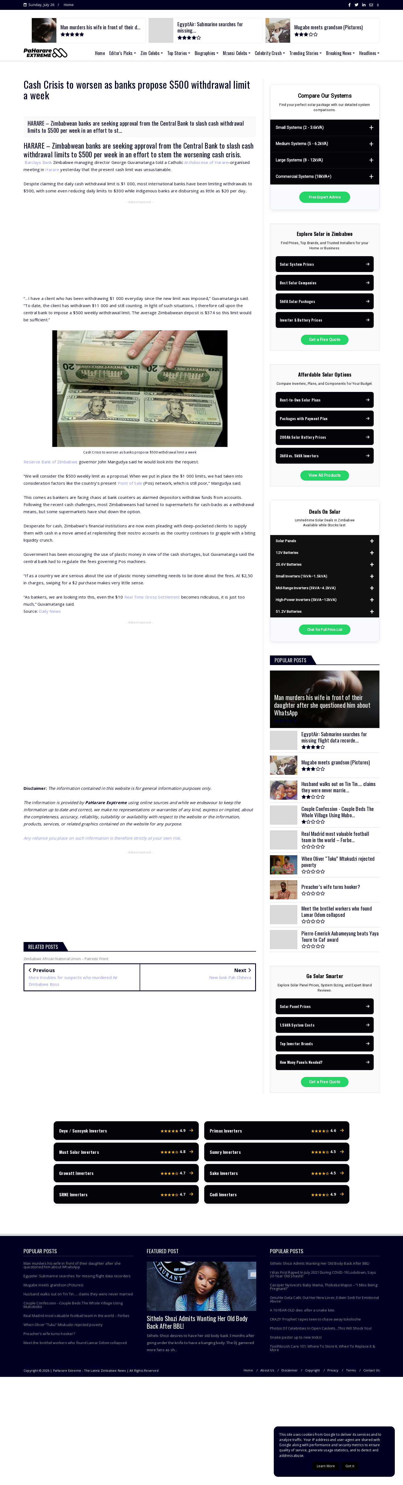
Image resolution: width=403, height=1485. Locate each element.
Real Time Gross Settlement (152, 597)
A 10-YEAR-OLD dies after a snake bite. (302, 1312)
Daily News (50, 611)
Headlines (367, 53)
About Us (267, 1372)
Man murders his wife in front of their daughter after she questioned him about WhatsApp (72, 1267)
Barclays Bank (38, 162)
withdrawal (38, 154)
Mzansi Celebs (235, 53)
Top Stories (177, 53)
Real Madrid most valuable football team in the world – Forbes (76, 1318)
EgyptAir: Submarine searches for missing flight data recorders (77, 1278)
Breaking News (339, 53)
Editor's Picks (121, 53)
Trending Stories (303, 53)
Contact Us (371, 1372)
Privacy (332, 1372)
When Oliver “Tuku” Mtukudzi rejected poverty (63, 1327)
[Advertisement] (139, 245)
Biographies (205, 53)
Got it (350, 1466)
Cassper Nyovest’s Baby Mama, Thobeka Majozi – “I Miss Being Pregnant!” (323, 1289)
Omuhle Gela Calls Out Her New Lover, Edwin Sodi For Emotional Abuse (324, 1302)
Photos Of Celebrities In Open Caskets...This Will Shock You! (321, 1330)
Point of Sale (130, 483)
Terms (351, 1372)
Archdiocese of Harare (206, 162)
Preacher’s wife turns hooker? (49, 1336)
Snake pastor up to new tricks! (296, 1339)
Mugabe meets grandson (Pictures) (53, 1287)
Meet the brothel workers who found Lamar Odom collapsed (75, 1345)
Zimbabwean (68, 145)
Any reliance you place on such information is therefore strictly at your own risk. (102, 838)
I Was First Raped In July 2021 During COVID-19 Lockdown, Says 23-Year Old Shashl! (323, 1276)
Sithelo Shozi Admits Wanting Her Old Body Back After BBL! (197, 1324)
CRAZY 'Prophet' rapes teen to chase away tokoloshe (315, 1321)
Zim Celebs (150, 53)
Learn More (326, 1466)
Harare (52, 169)
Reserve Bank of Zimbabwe (50, 461)
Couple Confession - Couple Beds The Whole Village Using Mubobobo (73, 1307)
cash (248, 145)
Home (69, 4)
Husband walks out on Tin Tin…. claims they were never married (78, 1296)
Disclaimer (289, 1372)
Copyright (312, 1372)
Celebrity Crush (268, 53)
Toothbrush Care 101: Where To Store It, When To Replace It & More (322, 1350)
